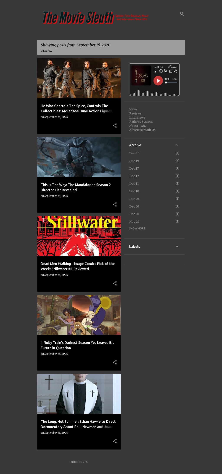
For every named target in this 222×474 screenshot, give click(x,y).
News (133, 109)
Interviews (137, 117)
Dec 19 (134, 161)
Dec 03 (134, 206)
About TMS (137, 126)
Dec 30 (134, 153)
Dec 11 (134, 184)
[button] (114, 126)
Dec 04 (134, 199)
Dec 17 (134, 168)
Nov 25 (134, 222)
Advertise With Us (142, 130)
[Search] (182, 14)
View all (46, 50)
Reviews (135, 113)
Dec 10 (134, 191)
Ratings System (141, 122)
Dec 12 (134, 176)
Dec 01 (134, 214)
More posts (79, 462)
